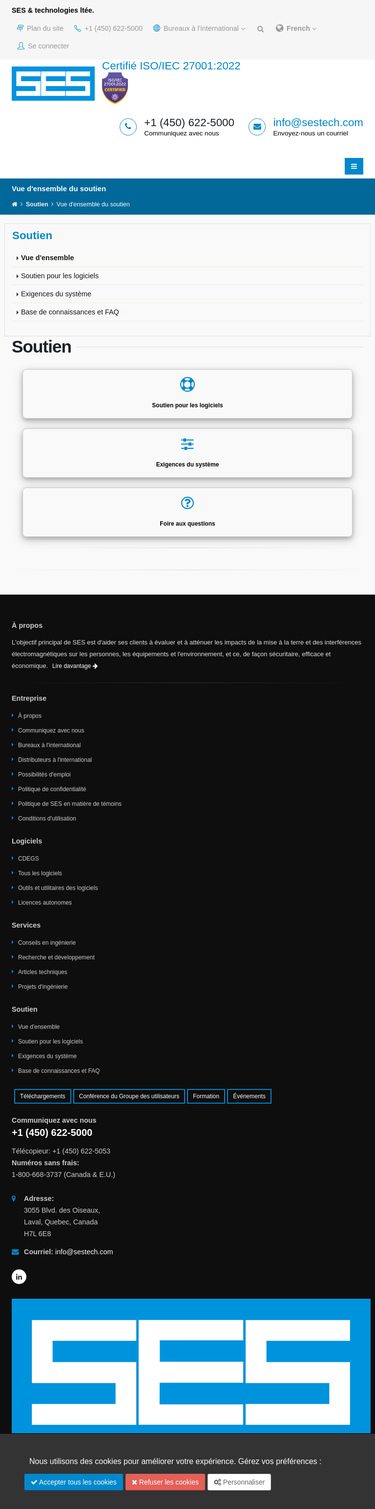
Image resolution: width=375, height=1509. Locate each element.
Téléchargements (42, 1096)
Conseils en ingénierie (47, 942)
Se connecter (43, 46)
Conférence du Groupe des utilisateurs (129, 1096)
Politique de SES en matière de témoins (70, 803)
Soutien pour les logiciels (60, 276)
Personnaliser (239, 1482)
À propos (30, 715)
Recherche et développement (56, 957)
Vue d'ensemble (47, 258)
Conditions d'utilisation (47, 818)
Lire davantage (75, 666)
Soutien (37, 204)
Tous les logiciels (40, 873)
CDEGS (28, 858)
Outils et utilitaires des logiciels (58, 888)
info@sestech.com (318, 122)
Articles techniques (42, 972)
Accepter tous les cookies (74, 1482)
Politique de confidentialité (52, 789)
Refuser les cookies (165, 1482)
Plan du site (40, 28)
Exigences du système (56, 294)
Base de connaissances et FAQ (70, 312)
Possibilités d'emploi (44, 774)
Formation (206, 1096)
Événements (249, 1096)
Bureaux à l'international (199, 28)
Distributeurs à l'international (55, 759)
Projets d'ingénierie (43, 986)
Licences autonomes (45, 902)
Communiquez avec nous (51, 730)
